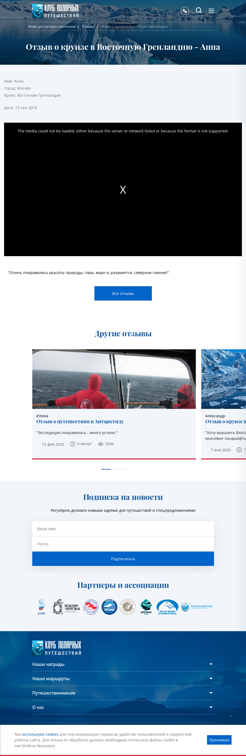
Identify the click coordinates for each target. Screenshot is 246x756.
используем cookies (40, 734)
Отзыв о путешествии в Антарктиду (80, 422)
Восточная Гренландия (39, 95)
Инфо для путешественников (51, 26)
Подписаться (123, 558)
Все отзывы (123, 293)
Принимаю (219, 739)
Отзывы (88, 26)
